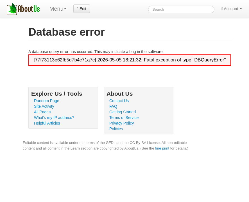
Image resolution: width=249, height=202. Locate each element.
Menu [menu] (57, 9)
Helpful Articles (47, 123)
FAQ (113, 106)
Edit (81, 8)
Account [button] (231, 8)
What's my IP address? (54, 117)
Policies (116, 129)
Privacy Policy (121, 123)
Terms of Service (124, 117)
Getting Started (122, 112)
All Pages (42, 112)
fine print (162, 148)
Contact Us (119, 100)
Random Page (46, 100)
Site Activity (44, 106)
